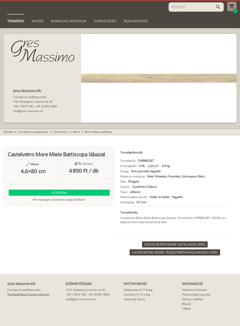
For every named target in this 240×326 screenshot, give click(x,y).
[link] (175, 244)
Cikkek (186, 309)
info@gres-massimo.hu (28, 111)
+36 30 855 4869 (46, 106)
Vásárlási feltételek (194, 290)
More (77, 132)
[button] (59, 193)
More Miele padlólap (98, 132)
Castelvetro (61, 132)
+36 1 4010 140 (23, 106)
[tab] (16, 21)
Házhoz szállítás (192, 299)
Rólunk (186, 304)
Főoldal (8, 132)
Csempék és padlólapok (33, 132)
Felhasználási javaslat (196, 294)
